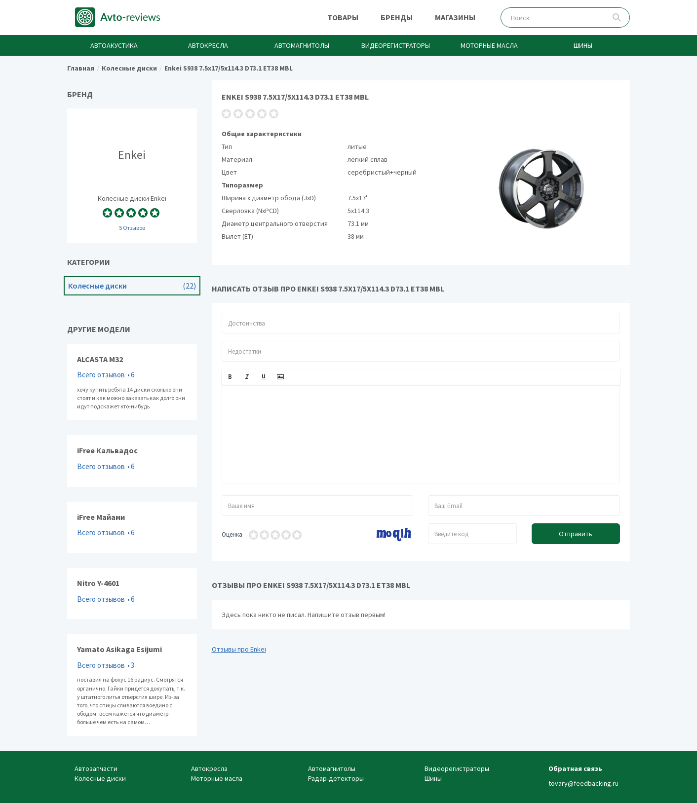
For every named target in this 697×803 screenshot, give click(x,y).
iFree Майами (132, 527)
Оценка (232, 534)
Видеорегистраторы (395, 45)
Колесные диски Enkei (132, 176)
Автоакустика (114, 45)
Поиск (616, 17)
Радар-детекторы (336, 778)
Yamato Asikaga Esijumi (132, 685)
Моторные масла (489, 45)
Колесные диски (132, 285)
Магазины (455, 17)
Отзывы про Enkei (239, 649)
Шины (583, 45)
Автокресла (208, 45)
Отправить (575, 533)
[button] (230, 377)
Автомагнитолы (301, 45)
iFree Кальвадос (132, 460)
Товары (342, 17)
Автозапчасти (96, 768)
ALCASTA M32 (132, 382)
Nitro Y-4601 (132, 593)
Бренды (397, 17)
